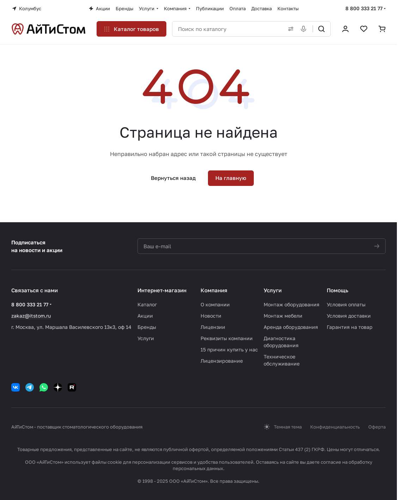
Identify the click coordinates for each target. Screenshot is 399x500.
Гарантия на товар (350, 327)
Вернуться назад (173, 178)
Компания (214, 290)
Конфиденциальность (335, 427)
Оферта (377, 427)
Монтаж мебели (283, 316)
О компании (215, 304)
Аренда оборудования (291, 327)
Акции (145, 316)
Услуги (145, 338)
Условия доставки (349, 316)
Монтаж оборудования (291, 304)
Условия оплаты (346, 304)
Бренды (146, 327)
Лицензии (213, 327)
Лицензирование (222, 361)
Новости (211, 316)
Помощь (337, 290)
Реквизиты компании (227, 338)
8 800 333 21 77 (363, 8)
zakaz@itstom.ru (31, 316)
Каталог (147, 304)
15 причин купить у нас (229, 349)
